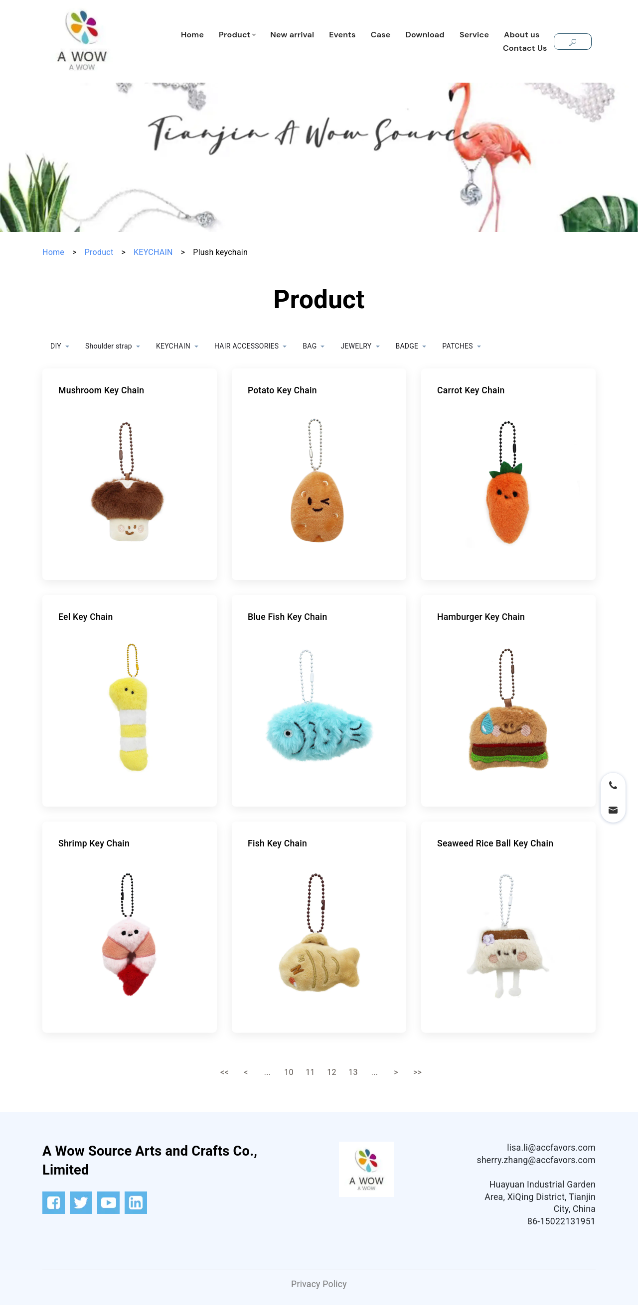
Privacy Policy (319, 1284)
